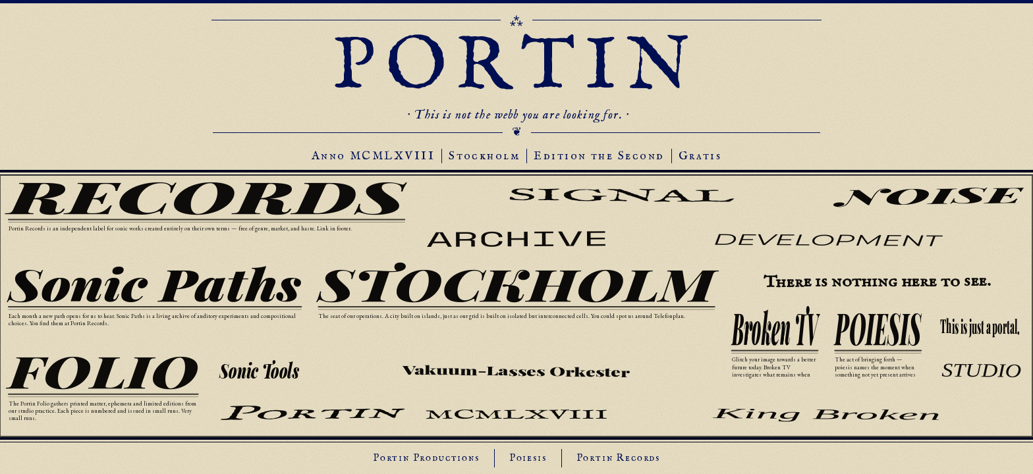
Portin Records (618, 458)
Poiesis (528, 458)
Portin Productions (426, 458)
